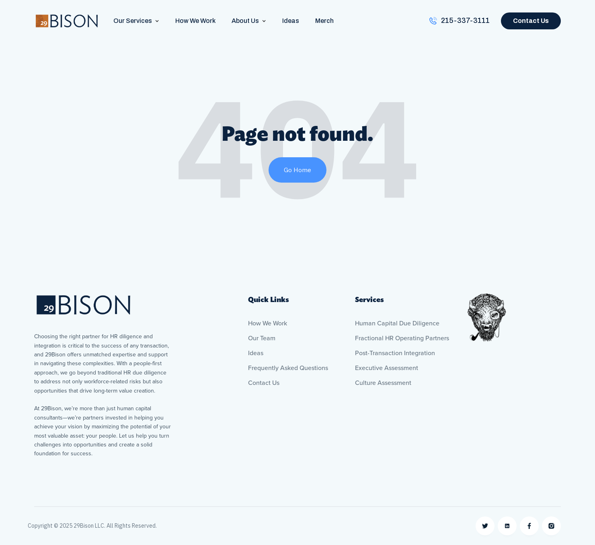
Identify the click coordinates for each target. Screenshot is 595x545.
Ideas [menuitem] (255, 353)
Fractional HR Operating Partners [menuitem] (402, 338)
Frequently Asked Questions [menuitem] (288, 368)
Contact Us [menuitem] (263, 383)
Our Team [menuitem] (261, 338)
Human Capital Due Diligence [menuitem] (397, 323)
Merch (324, 20)
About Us (245, 20)
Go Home (297, 170)
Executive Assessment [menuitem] (386, 368)
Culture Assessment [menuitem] (383, 383)
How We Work (195, 20)
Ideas (290, 20)
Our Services (132, 20)
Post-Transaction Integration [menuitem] (395, 353)
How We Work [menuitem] (267, 323)
